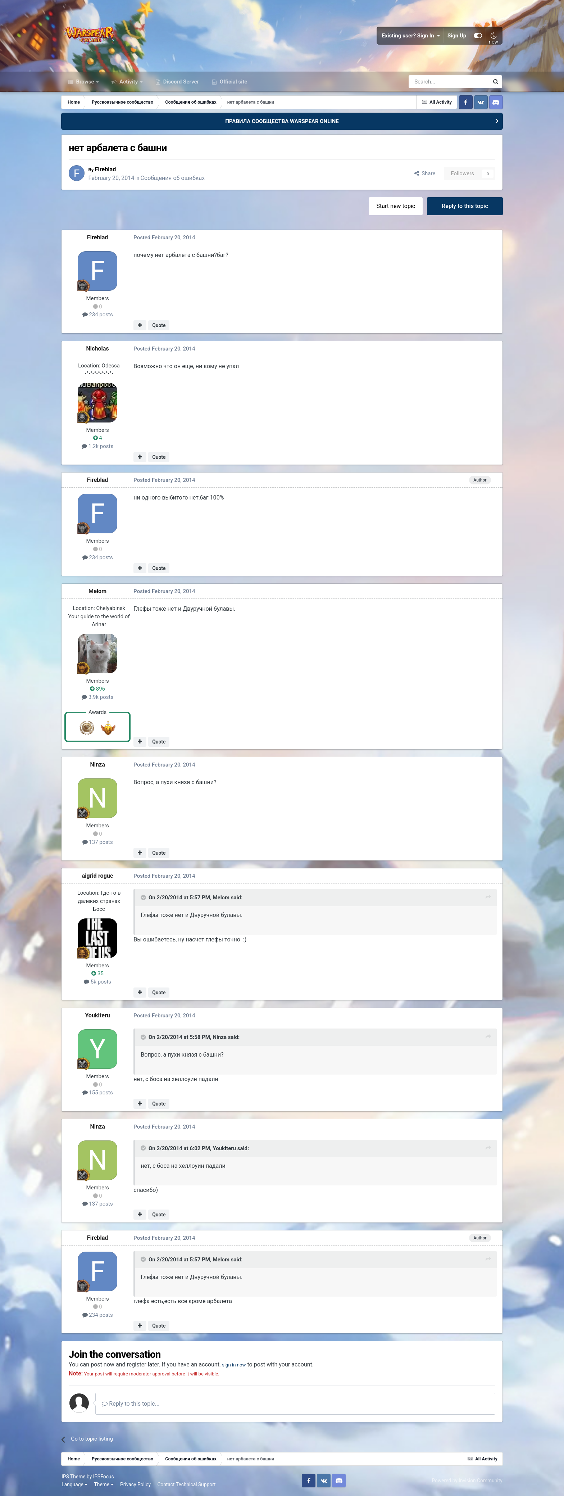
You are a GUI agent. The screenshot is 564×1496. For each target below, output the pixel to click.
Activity (128, 82)
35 (98, 974)
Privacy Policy (135, 1485)
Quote (159, 326)
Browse (85, 82)
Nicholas (98, 348)
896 (98, 689)
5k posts (98, 982)
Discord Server (180, 82)
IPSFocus (103, 1477)
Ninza (98, 765)
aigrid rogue (98, 876)
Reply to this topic (464, 206)
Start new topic (395, 206)
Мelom (98, 591)
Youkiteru (98, 1016)
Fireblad (107, 169)
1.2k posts (98, 446)
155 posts (98, 1093)
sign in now (237, 1365)
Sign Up (456, 36)
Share (424, 174)
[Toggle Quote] (144, 898)
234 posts (98, 315)
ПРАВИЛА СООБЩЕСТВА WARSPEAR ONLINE (282, 121)
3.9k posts (98, 697)
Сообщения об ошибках (175, 178)
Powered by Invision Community (467, 1481)
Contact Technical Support (187, 1485)
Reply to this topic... (131, 1404)
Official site (232, 82)
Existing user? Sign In (410, 36)
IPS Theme (74, 1477)
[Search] (430, 82)
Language (75, 1485)
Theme (104, 1485)
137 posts (98, 842)
